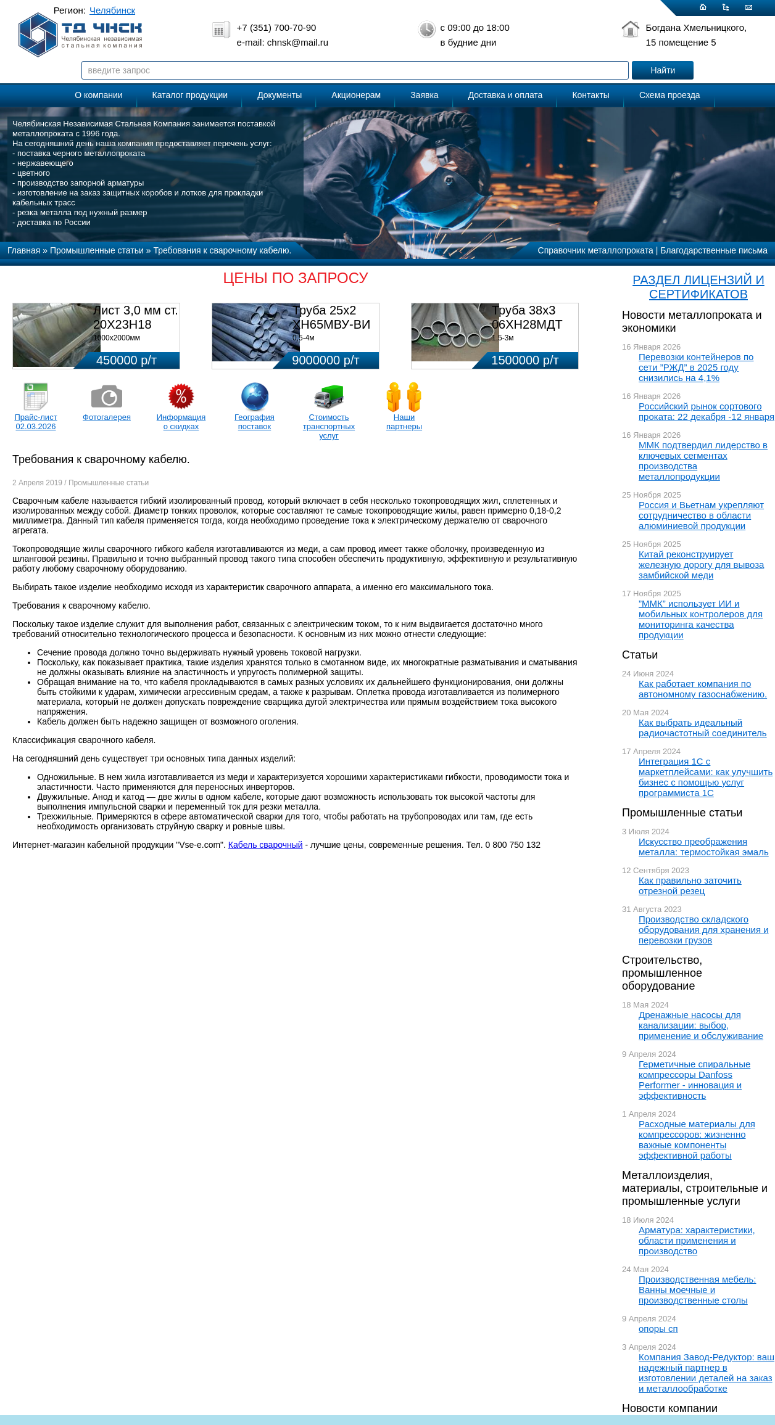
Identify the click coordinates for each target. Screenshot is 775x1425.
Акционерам (356, 95)
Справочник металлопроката (595, 250)
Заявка (424, 95)
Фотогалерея (107, 417)
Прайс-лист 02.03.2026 (35, 422)
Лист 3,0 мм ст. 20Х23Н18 (135, 317)
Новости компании (670, 1408)
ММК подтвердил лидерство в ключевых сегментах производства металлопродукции (703, 461)
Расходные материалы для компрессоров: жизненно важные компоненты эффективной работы (697, 1139)
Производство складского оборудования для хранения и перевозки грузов (704, 929)
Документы (279, 95)
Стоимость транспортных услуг (329, 426)
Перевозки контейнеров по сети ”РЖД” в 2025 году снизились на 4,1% (696, 367)
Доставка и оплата (505, 95)
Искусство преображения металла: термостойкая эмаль (704, 846)
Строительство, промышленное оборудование (662, 973)
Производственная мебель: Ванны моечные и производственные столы (697, 1289)
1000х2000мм (116, 338)
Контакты (590, 95)
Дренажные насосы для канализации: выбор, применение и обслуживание (701, 1025)
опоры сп (658, 1328)
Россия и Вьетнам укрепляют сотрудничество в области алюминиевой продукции (701, 515)
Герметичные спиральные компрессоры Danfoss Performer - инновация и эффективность (694, 1080)
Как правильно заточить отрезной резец (690, 885)
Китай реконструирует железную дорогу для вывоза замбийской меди (701, 564)
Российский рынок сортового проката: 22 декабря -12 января (706, 411)
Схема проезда (669, 95)
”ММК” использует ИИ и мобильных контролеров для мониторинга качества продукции (701, 619)
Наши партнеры (404, 422)
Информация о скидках (181, 422)
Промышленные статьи (682, 813)
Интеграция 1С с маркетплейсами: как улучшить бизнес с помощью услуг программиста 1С (706, 777)
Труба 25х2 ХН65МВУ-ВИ (331, 317)
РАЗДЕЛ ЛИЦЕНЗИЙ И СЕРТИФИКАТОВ (698, 287)
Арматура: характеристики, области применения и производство (697, 1240)
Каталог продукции (190, 95)
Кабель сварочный (265, 845)
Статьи (640, 655)
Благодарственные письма (714, 250)
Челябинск (112, 10)
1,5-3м (503, 338)
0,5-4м (303, 338)
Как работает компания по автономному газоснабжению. (703, 688)
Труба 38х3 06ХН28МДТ (527, 317)
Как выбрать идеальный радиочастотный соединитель (703, 727)
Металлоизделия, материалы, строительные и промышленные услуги (695, 1188)
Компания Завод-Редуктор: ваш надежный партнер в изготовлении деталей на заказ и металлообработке (706, 1373)
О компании (98, 95)
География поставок (254, 422)
